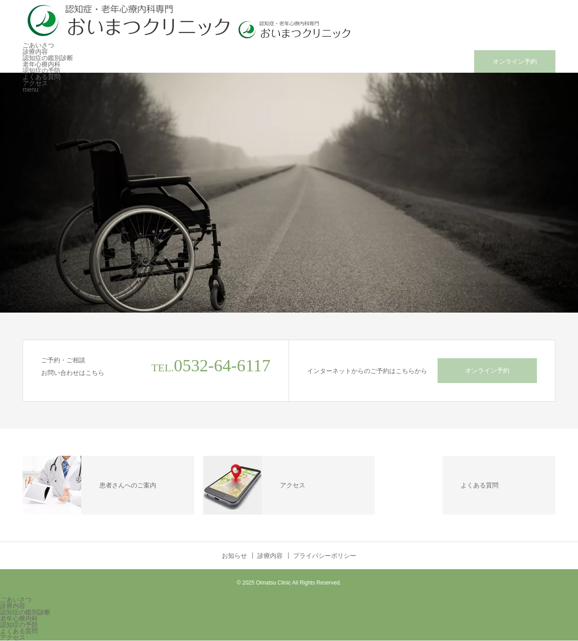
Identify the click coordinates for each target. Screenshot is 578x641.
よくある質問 (42, 76)
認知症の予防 (42, 70)
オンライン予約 (515, 61)
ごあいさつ (38, 45)
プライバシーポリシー (324, 555)
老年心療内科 (42, 64)
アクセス (35, 83)
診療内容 (35, 51)
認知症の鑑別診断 (48, 57)
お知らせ (234, 555)
